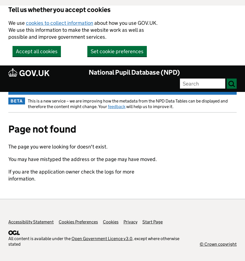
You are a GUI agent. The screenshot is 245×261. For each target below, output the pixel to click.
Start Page (152, 222)
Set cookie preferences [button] (117, 51)
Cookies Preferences (78, 222)
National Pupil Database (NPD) (134, 72)
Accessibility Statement (31, 222)
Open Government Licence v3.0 (101, 238)
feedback (116, 106)
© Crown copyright (218, 244)
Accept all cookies (37, 51)
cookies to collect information (59, 23)
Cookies (110, 222)
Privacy (130, 222)
